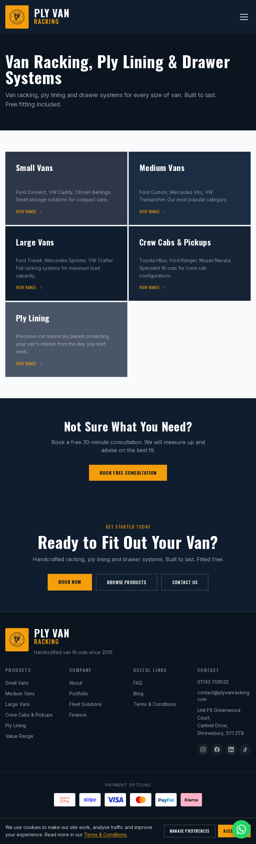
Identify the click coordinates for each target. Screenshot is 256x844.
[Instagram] (203, 750)
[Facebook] (217, 750)
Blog (138, 693)
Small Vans (17, 683)
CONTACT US (185, 582)
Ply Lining (15, 725)
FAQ (137, 683)
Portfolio (78, 693)
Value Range (19, 736)
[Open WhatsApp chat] (241, 829)
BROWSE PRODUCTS (126, 582)
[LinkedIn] (231, 750)
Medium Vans (20, 693)
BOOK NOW (69, 581)
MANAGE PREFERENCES (190, 831)
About (75, 683)
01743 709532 (213, 682)
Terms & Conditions (154, 704)
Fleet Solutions (85, 704)
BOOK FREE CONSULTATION (128, 472)
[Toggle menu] (244, 17)
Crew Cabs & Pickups (29, 715)
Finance (78, 715)
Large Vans (17, 704)
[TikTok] (245, 750)
